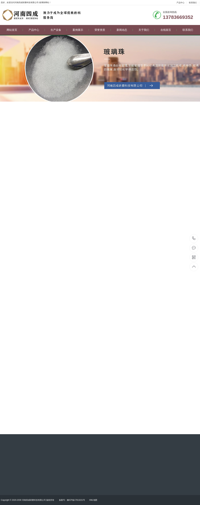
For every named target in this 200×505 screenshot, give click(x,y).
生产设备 (59, 29)
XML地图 (93, 500)
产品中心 (180, 2)
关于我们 (147, 29)
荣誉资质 (103, 29)
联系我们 (193, 2)
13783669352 (194, 238)
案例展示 (81, 29)
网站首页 (15, 29)
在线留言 (168, 29)
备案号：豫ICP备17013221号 (72, 500)
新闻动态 (125, 29)
